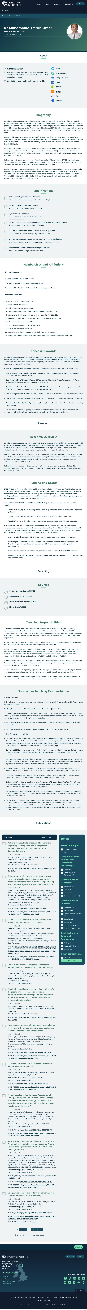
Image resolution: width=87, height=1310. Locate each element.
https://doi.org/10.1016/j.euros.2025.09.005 (35, 1213)
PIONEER (7, 526)
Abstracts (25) (69, 908)
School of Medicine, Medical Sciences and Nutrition (26, 81)
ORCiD (58, 87)
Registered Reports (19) (72, 929)
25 (23, 1236)
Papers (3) (67, 890)
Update (78, 1248)
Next (35, 1230)
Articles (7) (68, 943)
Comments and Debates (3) (72, 915)
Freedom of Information (43, 1301)
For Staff (80, 1258)
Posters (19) (68, 893)
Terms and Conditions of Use (18, 1298)
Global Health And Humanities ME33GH (24, 602)
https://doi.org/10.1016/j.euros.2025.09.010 (35, 1182)
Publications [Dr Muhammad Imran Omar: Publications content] (43, 823)
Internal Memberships (13, 272)
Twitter (58, 69)
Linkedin (59, 83)
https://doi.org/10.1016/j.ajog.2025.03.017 (35, 1053)
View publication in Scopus (25, 1222)
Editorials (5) (68, 919)
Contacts (5, 1277)
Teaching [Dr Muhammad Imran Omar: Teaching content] (43, 571)
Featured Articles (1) (71, 946)
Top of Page (79, 1292)
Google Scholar (62, 78)
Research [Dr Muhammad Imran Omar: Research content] (43, 423)
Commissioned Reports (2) (72, 851)
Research (58, 4)
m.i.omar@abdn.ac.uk (15, 69)
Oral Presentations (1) (72, 896)
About (48, 4)
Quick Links (70, 4)
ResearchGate (61, 74)
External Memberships (13, 295)
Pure (57, 96)
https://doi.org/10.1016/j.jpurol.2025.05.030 (35, 1130)
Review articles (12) (71, 926)
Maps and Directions (9, 1282)
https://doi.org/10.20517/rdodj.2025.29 (33, 1084)
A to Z (4, 1280)
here (56, 746)
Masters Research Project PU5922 (22, 591)
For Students (68, 1258)
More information (36, 284)
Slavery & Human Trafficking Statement (65, 1298)
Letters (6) (68, 950)
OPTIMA (7, 489)
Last (41, 1230)
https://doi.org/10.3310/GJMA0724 (32, 909)
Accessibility (42, 1298)
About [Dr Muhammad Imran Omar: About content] (43, 55)
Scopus (58, 92)
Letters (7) (68, 923)
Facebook (59, 101)
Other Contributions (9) (72, 958)
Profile (18, 16)
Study (40, 4)
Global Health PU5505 (17, 607)
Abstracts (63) (69, 887)
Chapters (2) (68, 870)
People (6, 10)
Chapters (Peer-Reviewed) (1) (69, 874)
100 (30, 1236)
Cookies (49, 1298)
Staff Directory (7, 1285)
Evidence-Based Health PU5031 (21, 597)
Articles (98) (68, 911)
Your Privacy (32, 1298)
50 (26, 1236)
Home (4, 16)
